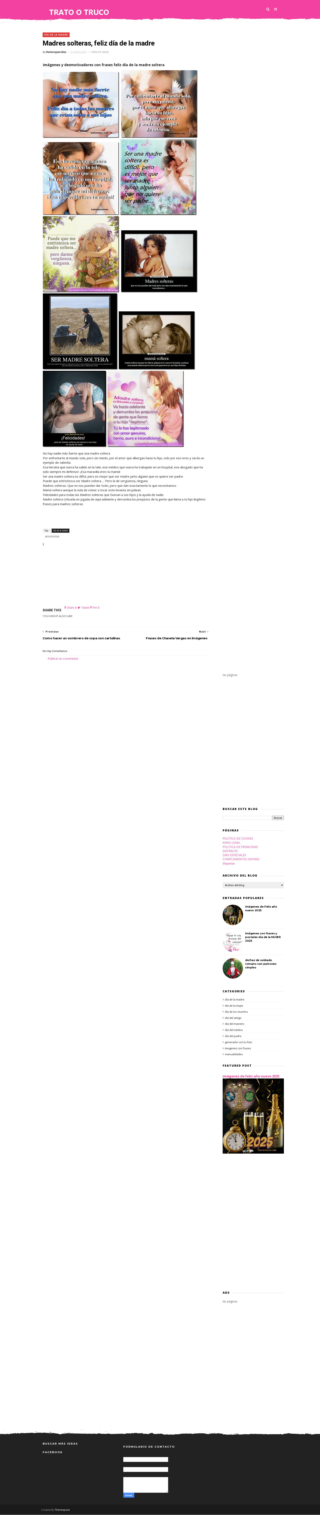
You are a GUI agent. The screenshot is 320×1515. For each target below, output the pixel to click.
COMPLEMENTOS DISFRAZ (239, 859)
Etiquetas (227, 864)
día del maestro (233, 1024)
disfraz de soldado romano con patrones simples (259, 964)
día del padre (231, 1036)
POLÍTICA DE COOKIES (236, 839)
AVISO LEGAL (230, 843)
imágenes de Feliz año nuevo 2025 (249, 1076)
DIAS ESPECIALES (233, 855)
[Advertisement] (124, 576)
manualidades (232, 1054)
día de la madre (56, 35)
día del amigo (231, 1018)
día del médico (232, 1030)
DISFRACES (228, 851)
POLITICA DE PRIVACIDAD (239, 847)
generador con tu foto (237, 1042)
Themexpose (63, 1510)
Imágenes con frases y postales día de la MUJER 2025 (261, 937)
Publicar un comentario (63, 659)
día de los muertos (235, 1012)
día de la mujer (232, 1006)
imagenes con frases (236, 1048)
